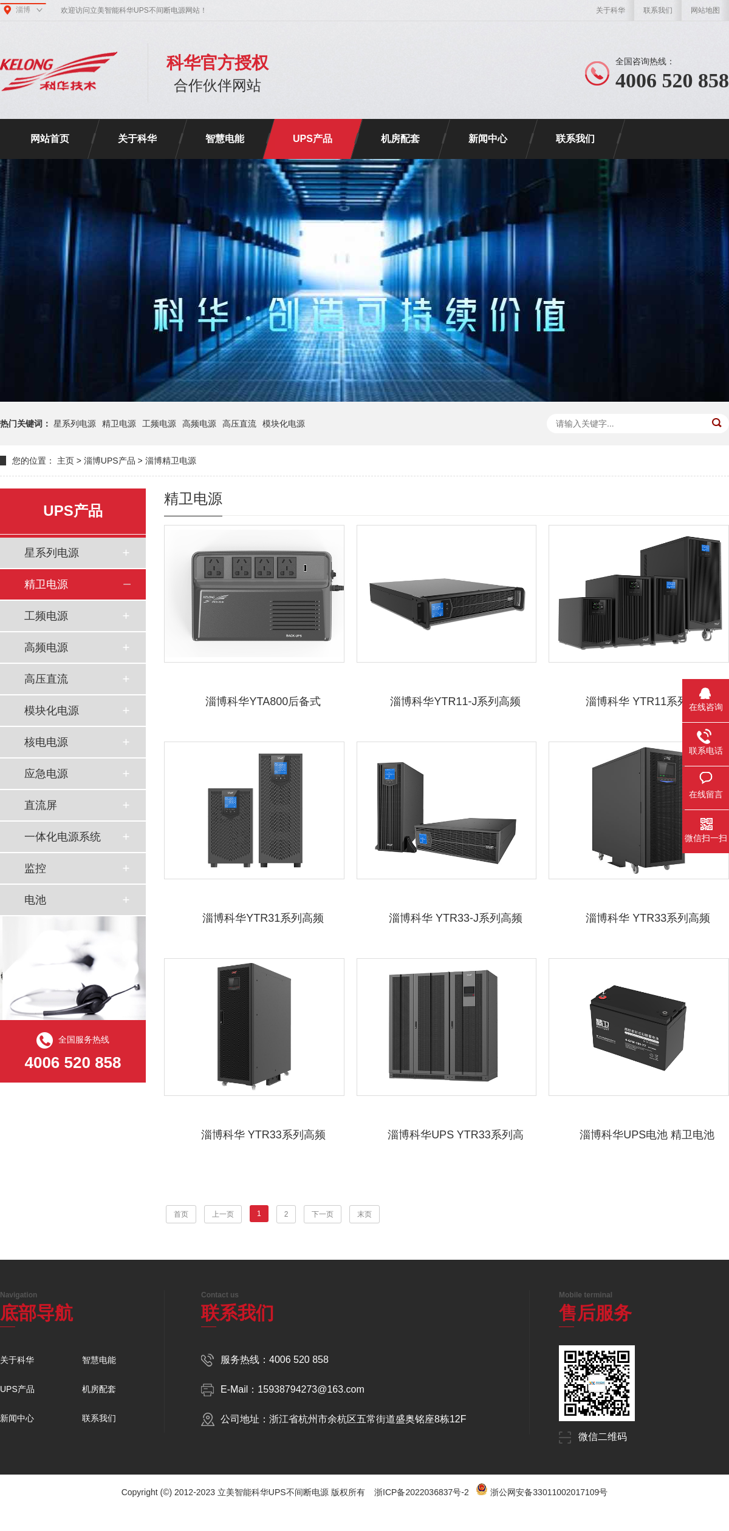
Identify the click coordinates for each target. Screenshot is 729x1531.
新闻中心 (487, 138)
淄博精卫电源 (170, 460)
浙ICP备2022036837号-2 (421, 1492)
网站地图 (705, 10)
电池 (35, 900)
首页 (181, 1214)
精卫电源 (119, 423)
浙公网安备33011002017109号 (549, 1492)
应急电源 (46, 774)
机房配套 (400, 138)
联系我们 (658, 10)
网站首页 (49, 138)
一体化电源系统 (62, 837)
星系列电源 (74, 423)
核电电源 (46, 742)
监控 (35, 868)
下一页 (323, 1214)
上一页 (223, 1214)
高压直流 (239, 423)
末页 (364, 1214)
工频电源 (159, 423)
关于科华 (610, 10)
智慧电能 (224, 138)
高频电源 (199, 423)
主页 (65, 460)
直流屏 (40, 805)
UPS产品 (312, 138)
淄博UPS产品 (109, 460)
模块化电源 (283, 423)
